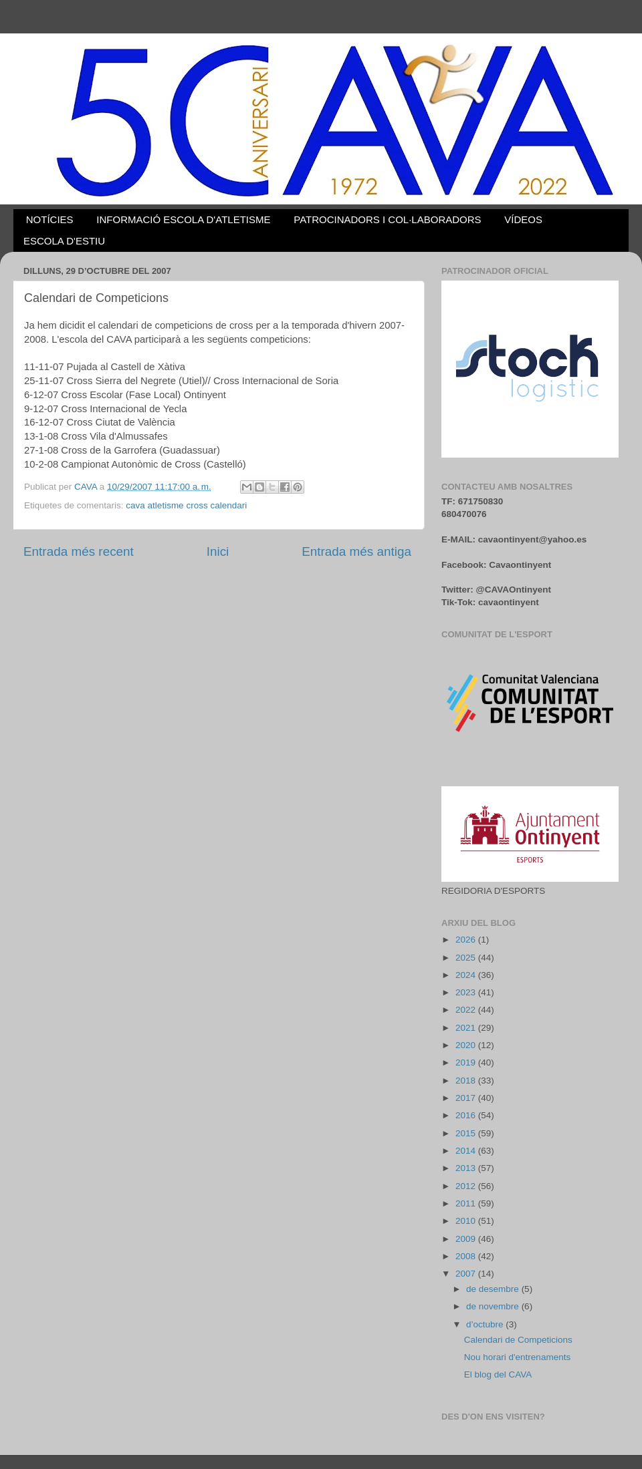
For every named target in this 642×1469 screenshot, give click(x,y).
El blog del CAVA (498, 1374)
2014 (466, 1151)
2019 (466, 1062)
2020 (466, 1045)
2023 (466, 992)
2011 (466, 1203)
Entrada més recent (78, 551)
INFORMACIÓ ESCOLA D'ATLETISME (183, 219)
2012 (466, 1186)
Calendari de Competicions (518, 1340)
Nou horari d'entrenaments (517, 1357)
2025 (466, 958)
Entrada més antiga (356, 551)
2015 (466, 1133)
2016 (466, 1115)
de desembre (494, 1289)
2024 (466, 975)
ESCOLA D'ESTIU (64, 241)
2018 (466, 1081)
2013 (466, 1168)
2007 (466, 1274)
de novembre (494, 1306)
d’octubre (486, 1324)
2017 (466, 1098)
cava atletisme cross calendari (186, 505)
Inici (218, 551)
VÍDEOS (523, 219)
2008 (466, 1256)
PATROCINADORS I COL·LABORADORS (387, 219)
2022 (466, 1010)
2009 (466, 1239)
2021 (466, 1028)
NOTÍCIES (50, 219)
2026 (466, 940)
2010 (466, 1221)
